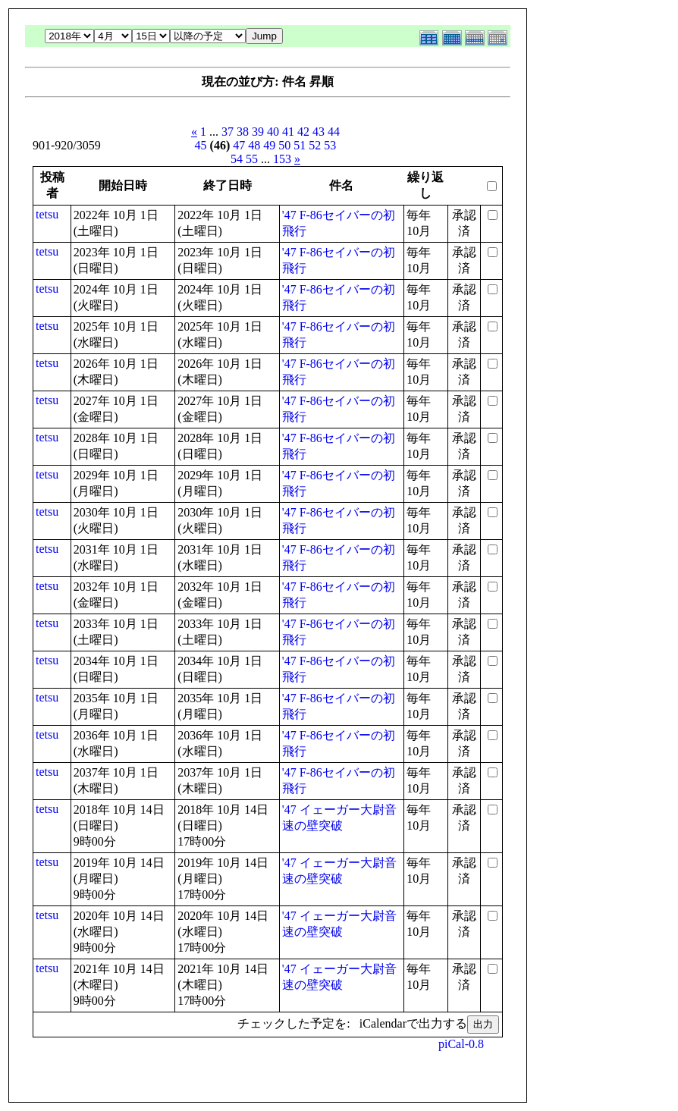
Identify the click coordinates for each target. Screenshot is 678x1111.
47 (239, 145)
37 (227, 131)
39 (258, 131)
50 (284, 145)
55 (252, 158)
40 (273, 131)
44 (334, 131)
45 (201, 145)
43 (318, 131)
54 (237, 158)
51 (299, 145)
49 (269, 145)
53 (330, 145)
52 (315, 145)
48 (254, 145)
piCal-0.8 (461, 1043)
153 (282, 158)
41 (288, 131)
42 (303, 131)
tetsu (47, 214)
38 (243, 131)
